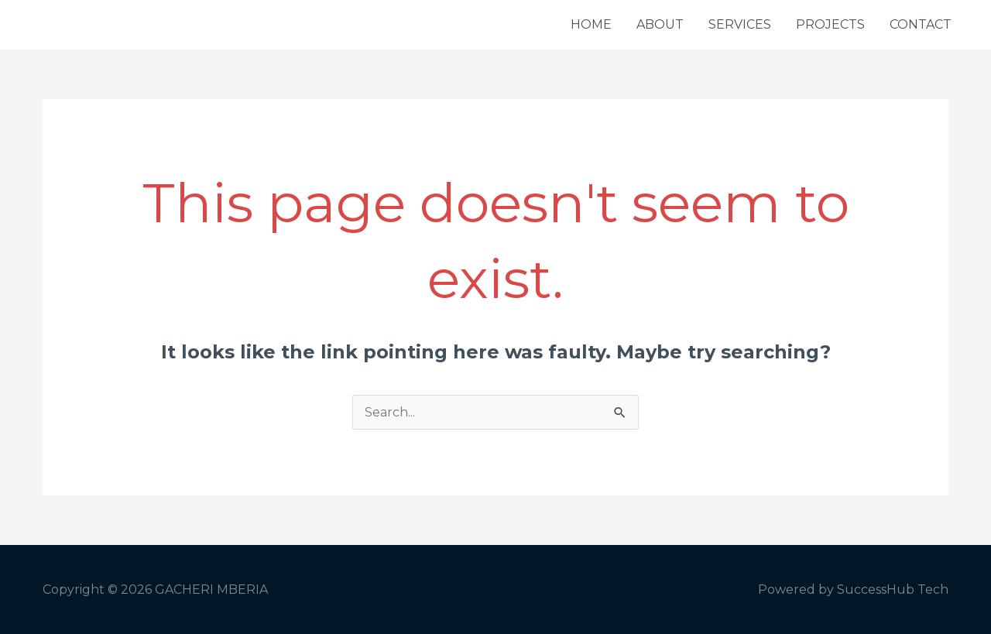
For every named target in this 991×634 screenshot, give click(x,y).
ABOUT (660, 24)
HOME (591, 24)
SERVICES (739, 24)
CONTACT (921, 24)
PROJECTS (830, 24)
